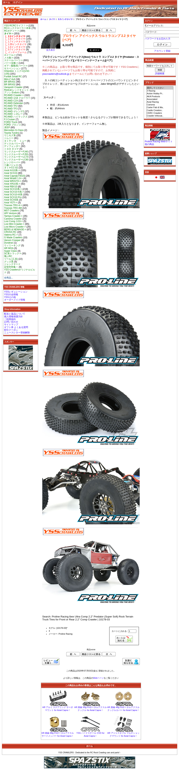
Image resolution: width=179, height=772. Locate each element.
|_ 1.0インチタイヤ (14, 47)
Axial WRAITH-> (12, 181)
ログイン (18, 2)
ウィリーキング (12, 245)
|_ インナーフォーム (15, 52)
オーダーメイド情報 (14, 299)
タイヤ (52, 19)
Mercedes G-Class (14, 130)
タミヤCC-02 (11, 167)
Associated (159, 99)
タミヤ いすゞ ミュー (15, 141)
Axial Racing (159, 102)
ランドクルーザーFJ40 (16, 151)
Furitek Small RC (13, 76)
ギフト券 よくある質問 (16, 327)
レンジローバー (12, 162)
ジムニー (8, 138)
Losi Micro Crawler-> (15, 226)
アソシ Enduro (11, 92)
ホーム (6, 2)
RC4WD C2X (11, 100)
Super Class (10, 251)
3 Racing (159, 91)
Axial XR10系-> (12, 183)
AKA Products (159, 96)
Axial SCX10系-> (13, 189)
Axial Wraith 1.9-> (13, 178)
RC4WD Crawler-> (14, 95)
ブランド (149, 82)
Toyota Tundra (11, 133)
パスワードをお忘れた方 (157, 38)
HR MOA (8, 248)
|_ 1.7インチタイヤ (14, 41)
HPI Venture (10, 213)
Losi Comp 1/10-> (13, 221)
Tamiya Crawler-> (13, 216)
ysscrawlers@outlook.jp (55, 73)
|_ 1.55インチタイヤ (15, 44)
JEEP (7, 127)
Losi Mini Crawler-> (14, 224)
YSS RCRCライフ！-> (16, 25)
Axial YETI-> (10, 202)
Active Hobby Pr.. (159, 93)
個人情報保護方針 (13, 316)
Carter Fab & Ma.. (159, 107)
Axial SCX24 (10, 173)
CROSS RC (10, 232)
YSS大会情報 (11, 294)
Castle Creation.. (159, 110)
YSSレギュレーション (15, 291)
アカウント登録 (162, 51)
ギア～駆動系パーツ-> (15, 65)
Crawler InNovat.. (159, 116)
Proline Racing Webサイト (159, 141)
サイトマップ (11, 324)
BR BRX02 (9, 84)
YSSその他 (10, 297)
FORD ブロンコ (12, 124)
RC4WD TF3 (11, 108)
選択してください (159, 88)
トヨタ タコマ (11, 149)
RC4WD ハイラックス (15, 116)
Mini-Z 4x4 (9, 79)
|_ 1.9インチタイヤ (14, 38)
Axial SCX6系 (11, 199)
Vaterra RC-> (11, 234)
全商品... (8, 277)
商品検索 (149, 60)
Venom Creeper (12, 240)
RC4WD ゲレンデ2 (14, 111)
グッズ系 (8, 261)
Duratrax (8, 242)
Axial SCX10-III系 (13, 194)
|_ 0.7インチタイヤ (14, 49)
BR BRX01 (9, 81)
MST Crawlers (11, 210)
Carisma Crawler (13, 218)
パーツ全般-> (11, 63)
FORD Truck (10, 122)
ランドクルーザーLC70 (16, 157)
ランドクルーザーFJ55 (16, 154)
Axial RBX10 (10, 186)
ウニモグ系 (10, 135)
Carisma (159, 104)
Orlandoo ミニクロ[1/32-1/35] (17, 72)
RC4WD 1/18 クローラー (17, 98)
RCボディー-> (11, 30)
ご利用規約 (10, 319)
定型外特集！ (11, 267)
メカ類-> (8, 57)
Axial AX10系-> (12, 170)
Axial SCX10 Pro (13, 197)
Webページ (98, 678)
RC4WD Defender (13, 103)
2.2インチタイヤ (65, 19)
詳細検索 (159, 73)
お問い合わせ (11, 321)
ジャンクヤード (12, 264)
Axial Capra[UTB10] (14, 175)
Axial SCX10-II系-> (14, 191)
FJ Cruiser (9, 119)
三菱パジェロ (11, 165)
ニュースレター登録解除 (17, 332)
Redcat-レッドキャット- (16, 90)
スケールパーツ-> (13, 60)
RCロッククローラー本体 (17, 28)
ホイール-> (10, 55)
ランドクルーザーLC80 (16, 159)
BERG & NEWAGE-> (15, 229)
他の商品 (149, 144)
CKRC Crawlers (159, 113)
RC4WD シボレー (13, 114)
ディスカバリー (12, 143)
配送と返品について (14, 313)
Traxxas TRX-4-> (13, 205)
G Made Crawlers (13, 237)
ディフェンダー (12, 146)
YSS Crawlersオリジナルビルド (19, 271)
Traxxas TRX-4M (13, 208)
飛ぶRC (8, 256)
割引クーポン (11, 330)
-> (8, 33)
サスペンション (12, 68)
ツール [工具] (11, 259)
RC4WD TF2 (11, 106)
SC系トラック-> (12, 253)
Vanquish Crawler (13, 87)
